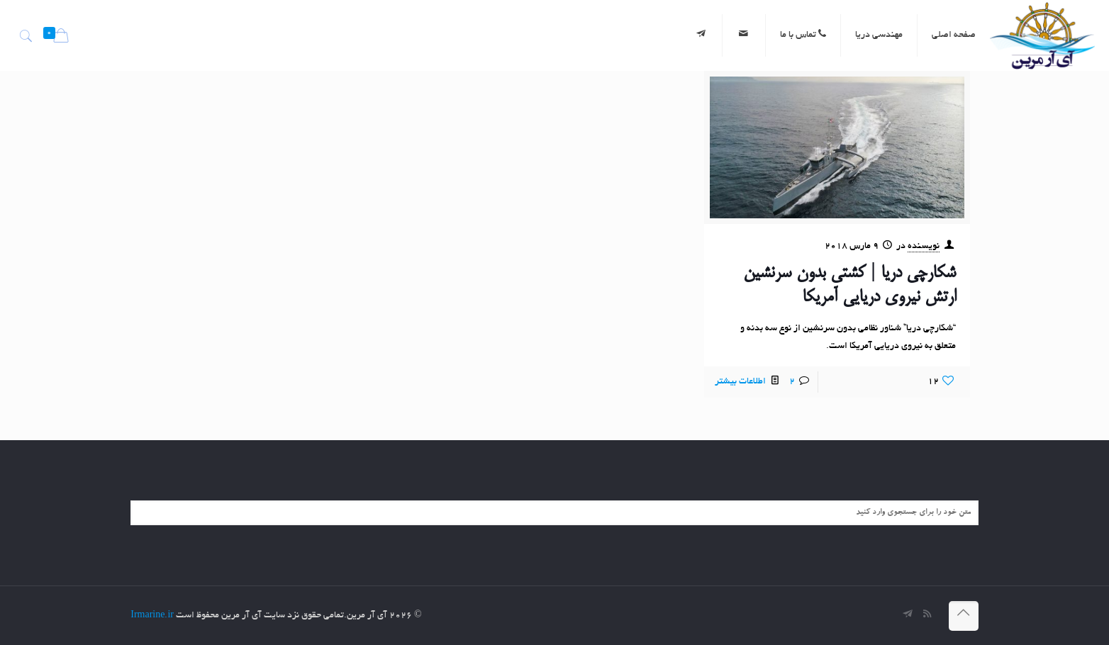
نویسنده (924, 247)
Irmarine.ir (152, 616)
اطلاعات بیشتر (740, 382)
